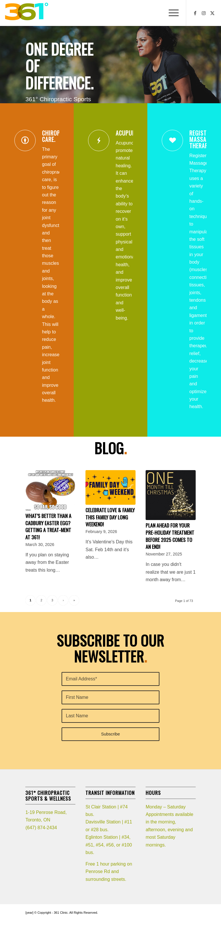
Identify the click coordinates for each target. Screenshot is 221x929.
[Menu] (171, 13)
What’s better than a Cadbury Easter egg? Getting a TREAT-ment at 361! (48, 526)
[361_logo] (26, 13)
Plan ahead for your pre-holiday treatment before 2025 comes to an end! (170, 535)
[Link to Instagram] (203, 13)
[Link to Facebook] (195, 13)
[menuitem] (171, 13)
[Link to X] (212, 13)
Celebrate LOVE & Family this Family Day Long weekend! (110, 517)
